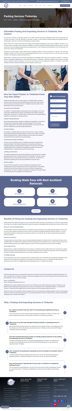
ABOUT (25, 5)
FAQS (36, 5)
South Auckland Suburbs (44, 397)
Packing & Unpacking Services (26, 395)
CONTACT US (50, 5)
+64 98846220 (11, 280)
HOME (20, 5)
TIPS (40, 5)
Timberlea (15, 20)
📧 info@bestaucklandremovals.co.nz (47, 1)
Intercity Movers (25, 399)
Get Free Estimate (65, 5)
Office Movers (24, 390)
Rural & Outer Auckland (43, 400)
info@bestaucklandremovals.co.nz (16, 282)
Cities (9, 20)
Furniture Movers (25, 387)
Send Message (55, 124)
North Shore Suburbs (43, 390)
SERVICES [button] (30, 5)
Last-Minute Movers (26, 401)
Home (5, 20)
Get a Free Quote (5, 406)
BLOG (44, 5)
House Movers (24, 385)
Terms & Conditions (65, 409)
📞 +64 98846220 (64, 1)
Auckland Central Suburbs (44, 387)
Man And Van (24, 392)
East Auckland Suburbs (43, 395)
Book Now (36, 211)
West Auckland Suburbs (43, 392)
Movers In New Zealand (43, 385)
